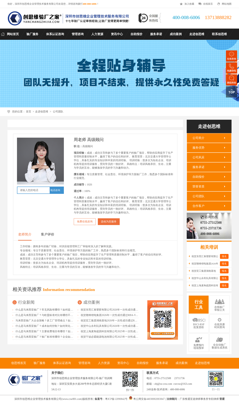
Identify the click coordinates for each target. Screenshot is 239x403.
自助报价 (198, 176)
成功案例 (91, 302)
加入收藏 (189, 3)
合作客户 (198, 205)
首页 (28, 111)
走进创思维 (41, 111)
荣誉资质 (198, 186)
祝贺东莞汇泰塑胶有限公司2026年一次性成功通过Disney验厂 (116, 309)
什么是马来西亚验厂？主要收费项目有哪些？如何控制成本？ (50, 331)
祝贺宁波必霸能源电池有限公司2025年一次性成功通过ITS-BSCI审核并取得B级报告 (129, 336)
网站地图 (227, 3)
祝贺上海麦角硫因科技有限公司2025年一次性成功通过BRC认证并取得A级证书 (126, 331)
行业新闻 (26, 302)
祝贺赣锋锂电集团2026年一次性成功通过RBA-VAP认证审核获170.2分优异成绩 (126, 315)
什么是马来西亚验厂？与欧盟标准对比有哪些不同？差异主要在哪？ (54, 315)
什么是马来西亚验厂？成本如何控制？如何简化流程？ (46, 326)
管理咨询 (84, 363)
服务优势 (198, 147)
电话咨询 (55, 190)
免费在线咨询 (85, 221)
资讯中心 (123, 363)
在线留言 (208, 3)
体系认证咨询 (62, 363)
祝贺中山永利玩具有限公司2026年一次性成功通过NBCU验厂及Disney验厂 (123, 326)
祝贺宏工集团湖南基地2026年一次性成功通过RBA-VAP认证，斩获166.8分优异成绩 (128, 320)
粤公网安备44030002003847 (149, 399)
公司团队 (58, 111)
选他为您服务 (109, 221)
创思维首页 (18, 363)
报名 (224, 256)
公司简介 (198, 138)
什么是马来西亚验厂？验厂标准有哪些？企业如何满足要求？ (50, 336)
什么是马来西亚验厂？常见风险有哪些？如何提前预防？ (48, 309)
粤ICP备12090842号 (116, 399)
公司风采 (198, 157)
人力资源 (104, 363)
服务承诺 (198, 167)
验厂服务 (40, 363)
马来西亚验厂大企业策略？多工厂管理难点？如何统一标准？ (50, 320)
